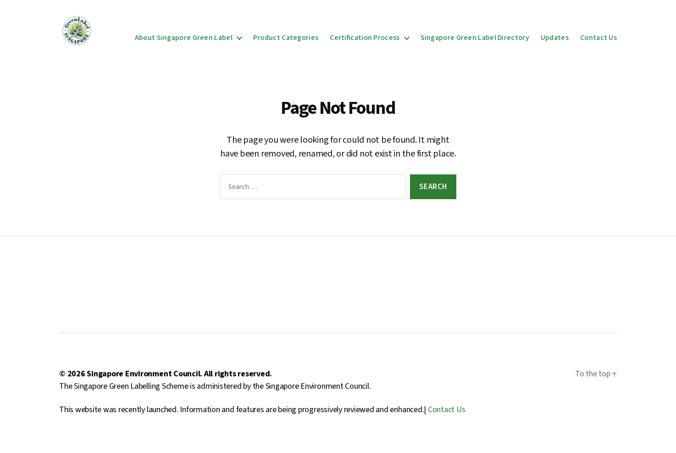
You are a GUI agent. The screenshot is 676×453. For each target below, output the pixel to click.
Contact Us (598, 40)
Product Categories (285, 40)
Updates (555, 40)
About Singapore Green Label (184, 40)
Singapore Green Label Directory (475, 40)
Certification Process (364, 40)
